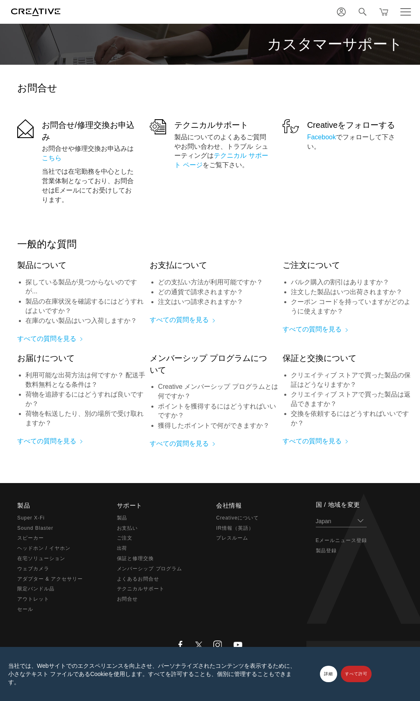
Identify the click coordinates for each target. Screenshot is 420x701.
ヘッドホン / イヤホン (44, 548)
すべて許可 (356, 673)
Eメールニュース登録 (342, 540)
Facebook (321, 137)
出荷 (122, 548)
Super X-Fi (31, 518)
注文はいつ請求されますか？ (200, 301)
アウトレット (33, 599)
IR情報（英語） (235, 528)
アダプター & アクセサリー (50, 579)
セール (25, 609)
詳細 (328, 673)
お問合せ (127, 599)
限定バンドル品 (36, 589)
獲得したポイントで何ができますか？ (213, 425)
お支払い (127, 528)
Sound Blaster (35, 528)
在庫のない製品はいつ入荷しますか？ (81, 320)
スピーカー (30, 538)
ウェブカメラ (33, 569)
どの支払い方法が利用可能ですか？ (210, 282)
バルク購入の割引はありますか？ (340, 282)
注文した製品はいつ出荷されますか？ (346, 291)
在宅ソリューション (41, 558)
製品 (122, 518)
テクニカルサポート (211, 124)
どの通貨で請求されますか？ (200, 291)
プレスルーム (232, 538)
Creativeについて (237, 518)
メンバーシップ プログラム (150, 569)
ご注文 (125, 538)
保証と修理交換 (135, 558)
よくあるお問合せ (138, 579)
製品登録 (326, 551)
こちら (52, 157)
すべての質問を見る (46, 338)
